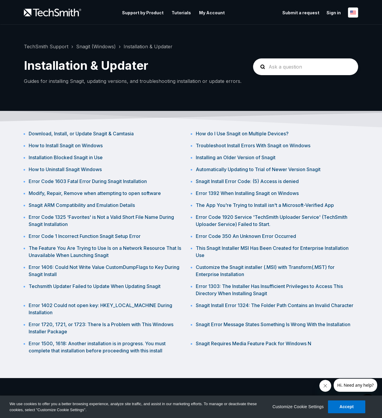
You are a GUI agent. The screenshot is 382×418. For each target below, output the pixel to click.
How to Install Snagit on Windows (66, 145)
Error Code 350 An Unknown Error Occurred (246, 236)
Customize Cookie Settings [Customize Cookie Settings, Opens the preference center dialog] (298, 406)
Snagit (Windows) (96, 46)
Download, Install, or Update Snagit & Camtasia (81, 134)
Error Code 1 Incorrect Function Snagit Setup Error (85, 236)
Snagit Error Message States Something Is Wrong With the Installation (273, 324)
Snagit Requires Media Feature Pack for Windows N (253, 343)
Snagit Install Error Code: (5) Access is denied (247, 181)
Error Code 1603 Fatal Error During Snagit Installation (88, 181)
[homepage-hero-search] (305, 66)
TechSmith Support (46, 46)
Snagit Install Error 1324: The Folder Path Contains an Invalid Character (274, 305)
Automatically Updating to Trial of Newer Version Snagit (258, 169)
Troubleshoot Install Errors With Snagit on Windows (253, 145)
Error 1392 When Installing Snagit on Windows (247, 193)
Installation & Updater (148, 46)
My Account (212, 12)
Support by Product (143, 12)
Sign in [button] (333, 12)
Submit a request (300, 12)
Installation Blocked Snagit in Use (66, 157)
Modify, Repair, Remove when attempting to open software (95, 193)
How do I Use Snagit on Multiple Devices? (242, 134)
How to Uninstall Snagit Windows (65, 169)
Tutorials (181, 12)
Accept (346, 406)
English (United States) (353, 12)
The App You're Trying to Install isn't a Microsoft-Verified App (265, 205)
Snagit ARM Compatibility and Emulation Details (82, 205)
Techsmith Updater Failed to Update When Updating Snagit (95, 286)
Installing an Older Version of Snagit (235, 157)
